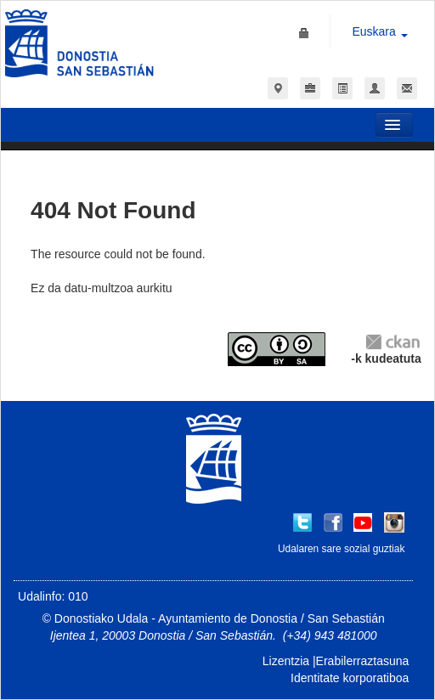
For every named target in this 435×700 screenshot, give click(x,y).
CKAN (392, 341)
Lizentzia (286, 661)
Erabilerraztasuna (363, 661)
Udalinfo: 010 (53, 596)
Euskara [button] (379, 31)
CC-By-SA (279, 349)
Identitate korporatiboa (350, 678)
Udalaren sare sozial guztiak (341, 549)
